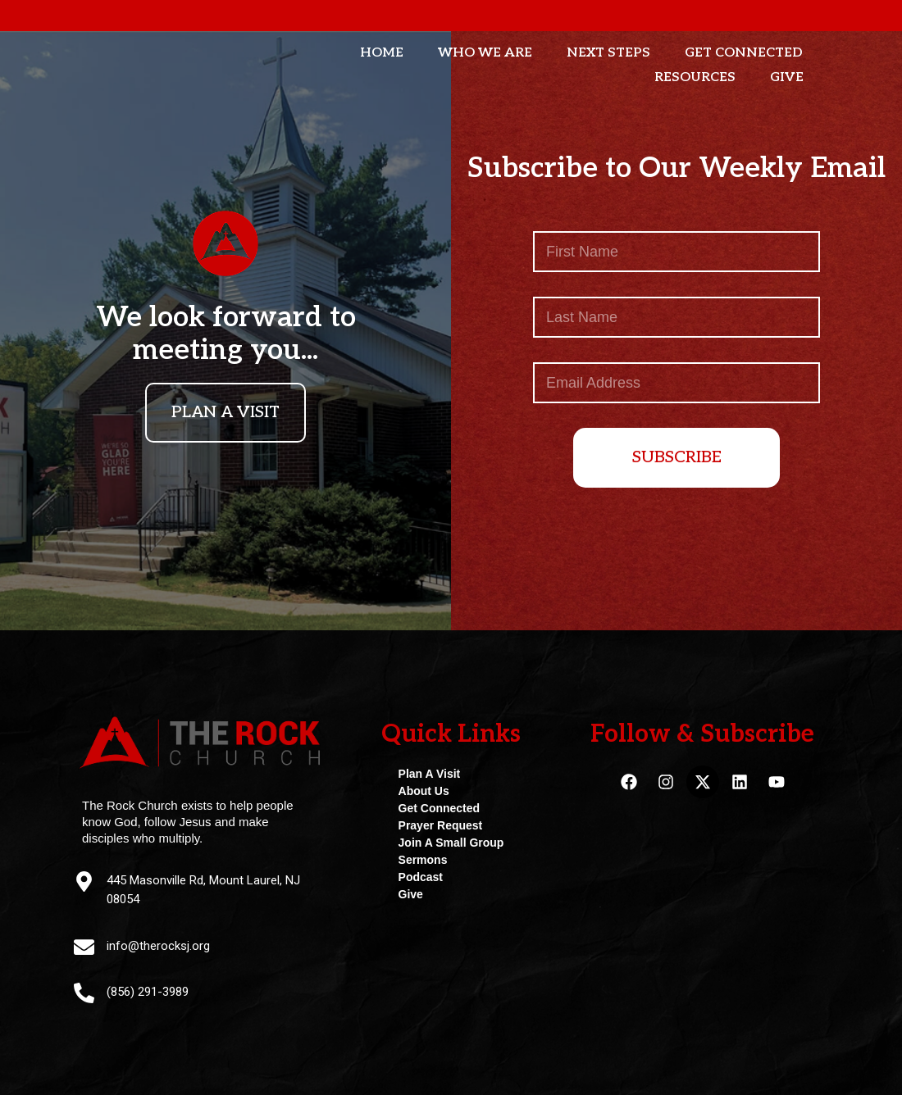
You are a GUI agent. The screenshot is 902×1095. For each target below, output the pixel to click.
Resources (695, 77)
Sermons (423, 859)
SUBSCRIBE (677, 457)
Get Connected (744, 53)
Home (381, 53)
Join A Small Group (451, 842)
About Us (424, 790)
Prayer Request (441, 825)
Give (787, 77)
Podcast (421, 877)
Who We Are (485, 53)
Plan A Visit (430, 773)
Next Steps (608, 53)
